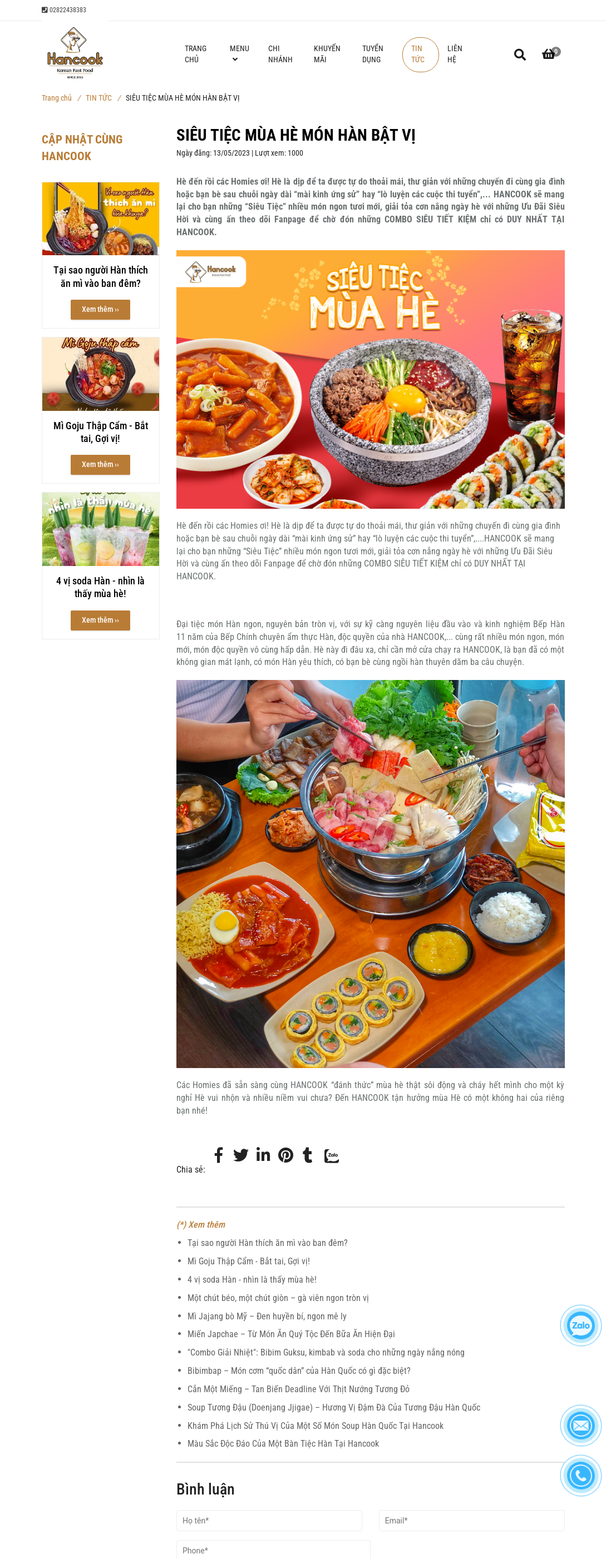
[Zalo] (330, 1170)
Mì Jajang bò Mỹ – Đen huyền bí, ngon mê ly (267, 1316)
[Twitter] (241, 1156)
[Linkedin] (263, 1156)
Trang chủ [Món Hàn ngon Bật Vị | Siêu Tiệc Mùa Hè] (61, 97)
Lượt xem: (271, 152)
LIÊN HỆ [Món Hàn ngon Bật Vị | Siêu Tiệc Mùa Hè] (454, 54)
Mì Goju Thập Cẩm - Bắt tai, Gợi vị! (249, 1261)
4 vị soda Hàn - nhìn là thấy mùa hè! (252, 1279)
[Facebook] (219, 1156)
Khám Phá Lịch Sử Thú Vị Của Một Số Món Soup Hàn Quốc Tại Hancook (316, 1426)
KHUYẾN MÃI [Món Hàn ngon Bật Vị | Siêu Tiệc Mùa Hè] (327, 54)
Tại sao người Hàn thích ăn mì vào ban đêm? (268, 1243)
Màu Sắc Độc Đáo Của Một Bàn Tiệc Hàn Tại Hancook (283, 1443)
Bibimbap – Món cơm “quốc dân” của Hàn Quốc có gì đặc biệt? (299, 1371)
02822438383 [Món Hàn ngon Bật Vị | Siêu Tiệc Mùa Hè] (64, 10)
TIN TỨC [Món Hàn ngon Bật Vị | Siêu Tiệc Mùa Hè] (103, 97)
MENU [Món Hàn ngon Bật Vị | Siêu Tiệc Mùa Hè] (239, 54)
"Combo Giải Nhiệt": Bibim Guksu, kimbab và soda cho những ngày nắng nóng (326, 1352)
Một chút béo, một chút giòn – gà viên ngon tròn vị (278, 1298)
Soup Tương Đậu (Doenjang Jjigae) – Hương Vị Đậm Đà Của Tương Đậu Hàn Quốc (334, 1407)
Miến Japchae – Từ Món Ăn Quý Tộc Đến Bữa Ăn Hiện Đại (291, 1334)
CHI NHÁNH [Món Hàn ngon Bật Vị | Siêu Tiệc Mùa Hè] (280, 54)
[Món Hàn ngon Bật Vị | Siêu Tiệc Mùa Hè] (285, 1156)
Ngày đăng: (194, 152)
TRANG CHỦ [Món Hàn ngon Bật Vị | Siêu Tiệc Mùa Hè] (195, 54)
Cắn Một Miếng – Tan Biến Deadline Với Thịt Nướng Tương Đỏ (299, 1389)
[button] (548, 54)
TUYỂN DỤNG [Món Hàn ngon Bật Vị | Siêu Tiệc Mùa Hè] (372, 54)
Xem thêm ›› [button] (100, 309)
